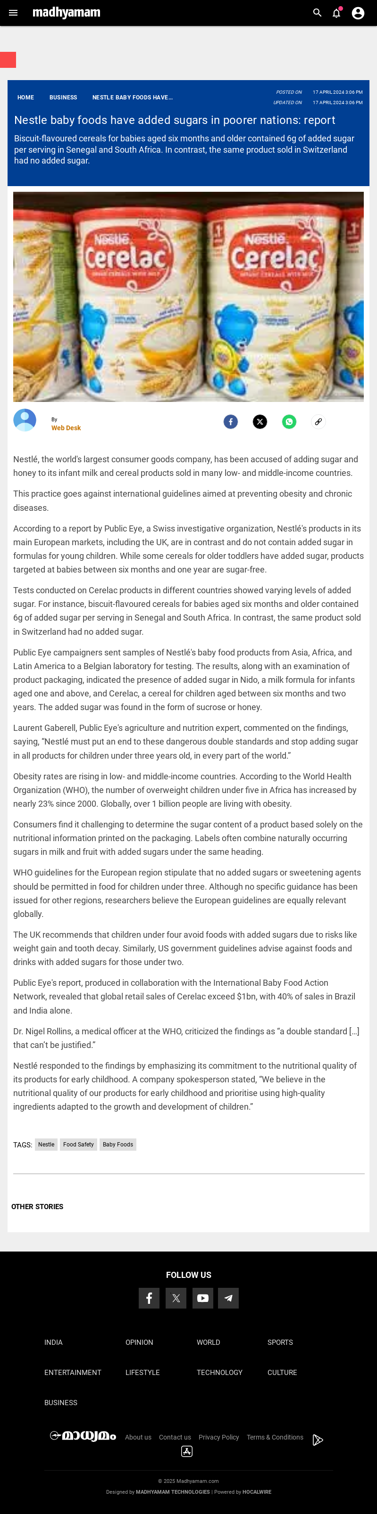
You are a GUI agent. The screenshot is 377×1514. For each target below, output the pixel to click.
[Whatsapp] (289, 421)
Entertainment (72, 1372)
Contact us (175, 1437)
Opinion (139, 1342)
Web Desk (66, 428)
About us (138, 1437)
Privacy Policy (219, 1437)
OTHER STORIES (37, 1207)
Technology (220, 1372)
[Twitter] (260, 421)
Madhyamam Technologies (173, 1492)
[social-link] (318, 421)
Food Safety (78, 1144)
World (208, 1342)
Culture (282, 1372)
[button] (13, 13)
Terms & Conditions (275, 1437)
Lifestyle (143, 1372)
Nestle (46, 1144)
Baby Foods (118, 1144)
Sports (280, 1342)
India (53, 1342)
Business (60, 1403)
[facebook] (230, 421)
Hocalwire (257, 1492)
